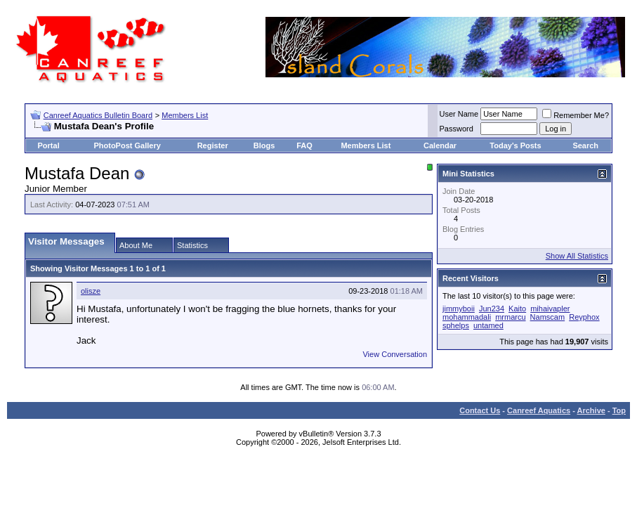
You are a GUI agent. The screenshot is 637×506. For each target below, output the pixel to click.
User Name (459, 114)
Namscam (547, 317)
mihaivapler (550, 308)
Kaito (517, 308)
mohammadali (466, 317)
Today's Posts (515, 145)
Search (585, 145)
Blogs (264, 145)
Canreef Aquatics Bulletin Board (98, 115)
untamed (488, 325)
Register (212, 145)
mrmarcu (510, 317)
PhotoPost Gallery (126, 145)
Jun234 (491, 308)
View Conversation (394, 354)
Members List (185, 115)
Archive (591, 410)
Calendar (440, 145)
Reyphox (584, 317)
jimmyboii (458, 308)
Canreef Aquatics (538, 410)
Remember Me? (575, 115)
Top (619, 410)
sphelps (455, 325)
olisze (90, 291)
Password (456, 128)
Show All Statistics (577, 256)
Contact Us (479, 410)
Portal (49, 145)
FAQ (304, 145)
